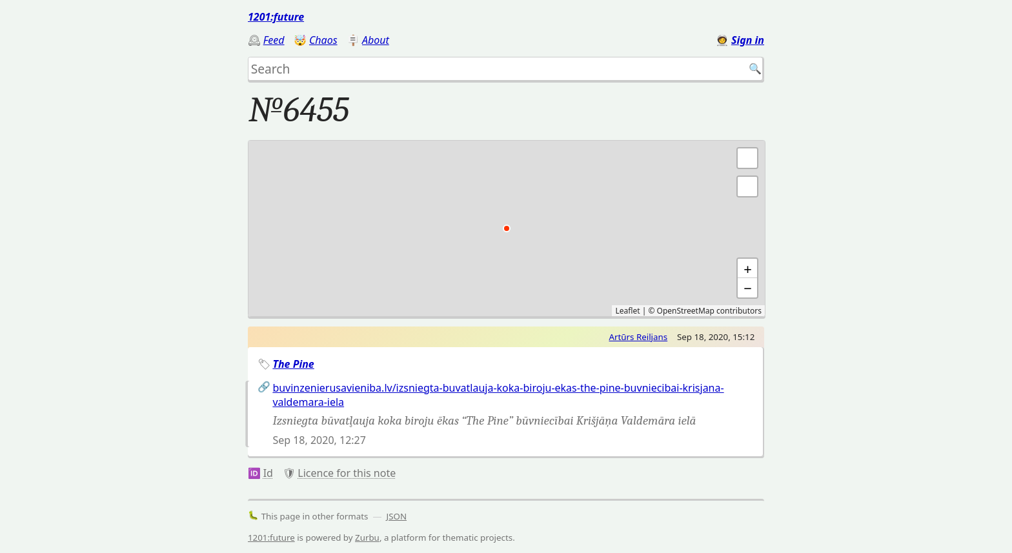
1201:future (276, 17)
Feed (274, 40)
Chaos (323, 40)
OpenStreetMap (685, 310)
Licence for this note (347, 473)
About (375, 40)
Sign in (747, 40)
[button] (747, 186)
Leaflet (627, 310)
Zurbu (367, 537)
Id (268, 473)
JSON (397, 516)
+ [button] (748, 268)
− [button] (748, 287)
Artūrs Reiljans (638, 337)
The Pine (293, 364)
